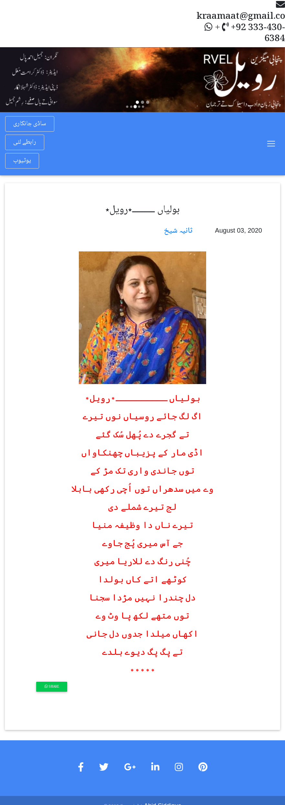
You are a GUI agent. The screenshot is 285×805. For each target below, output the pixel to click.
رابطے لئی (24, 142)
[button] (21, 79)
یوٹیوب (22, 160)
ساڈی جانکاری (29, 123)
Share (52, 686)
